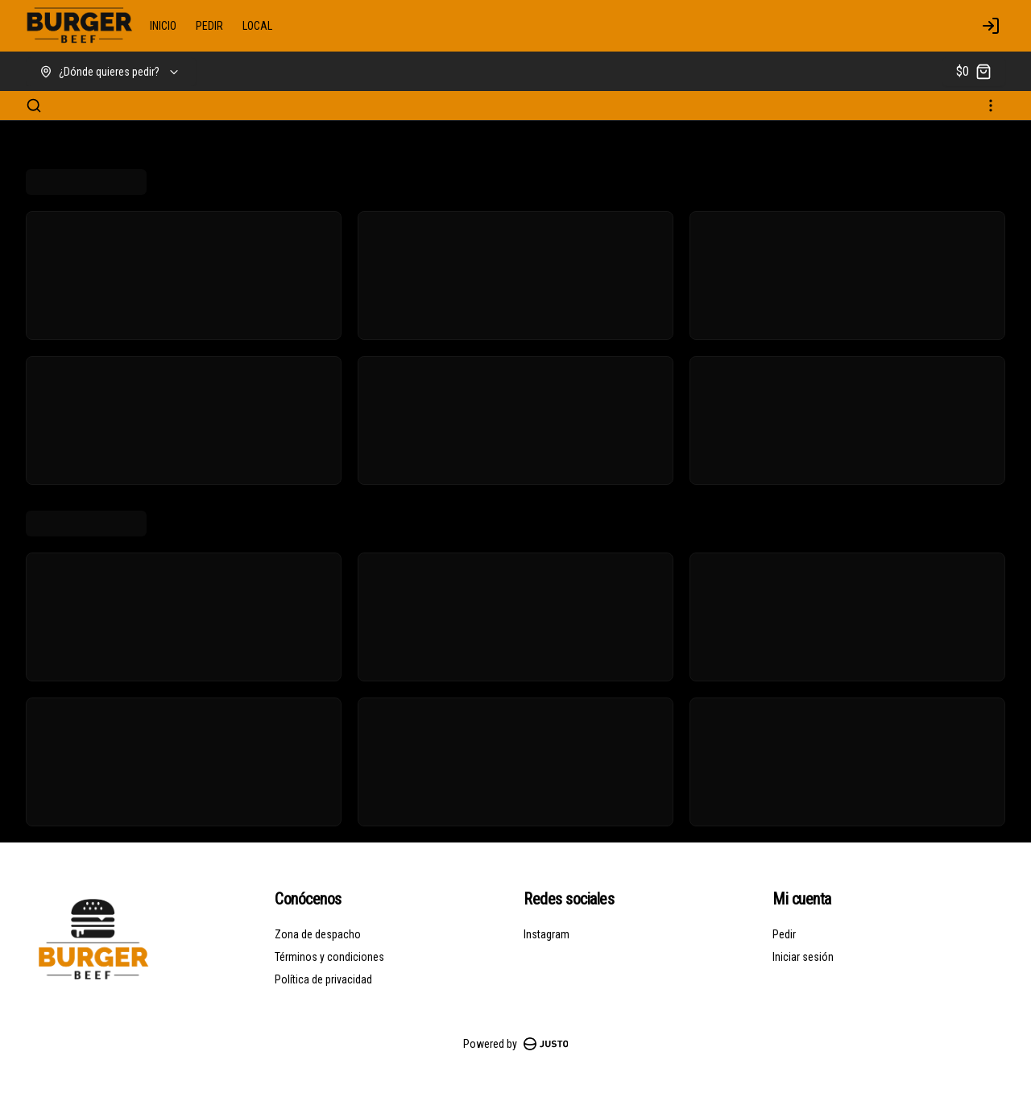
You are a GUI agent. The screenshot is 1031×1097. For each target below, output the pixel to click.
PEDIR (209, 25)
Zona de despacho (318, 934)
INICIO (163, 25)
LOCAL (257, 25)
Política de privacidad (323, 979)
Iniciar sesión (803, 956)
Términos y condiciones (329, 956)
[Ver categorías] (990, 105)
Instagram (546, 934)
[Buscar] (34, 105)
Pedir (784, 934)
